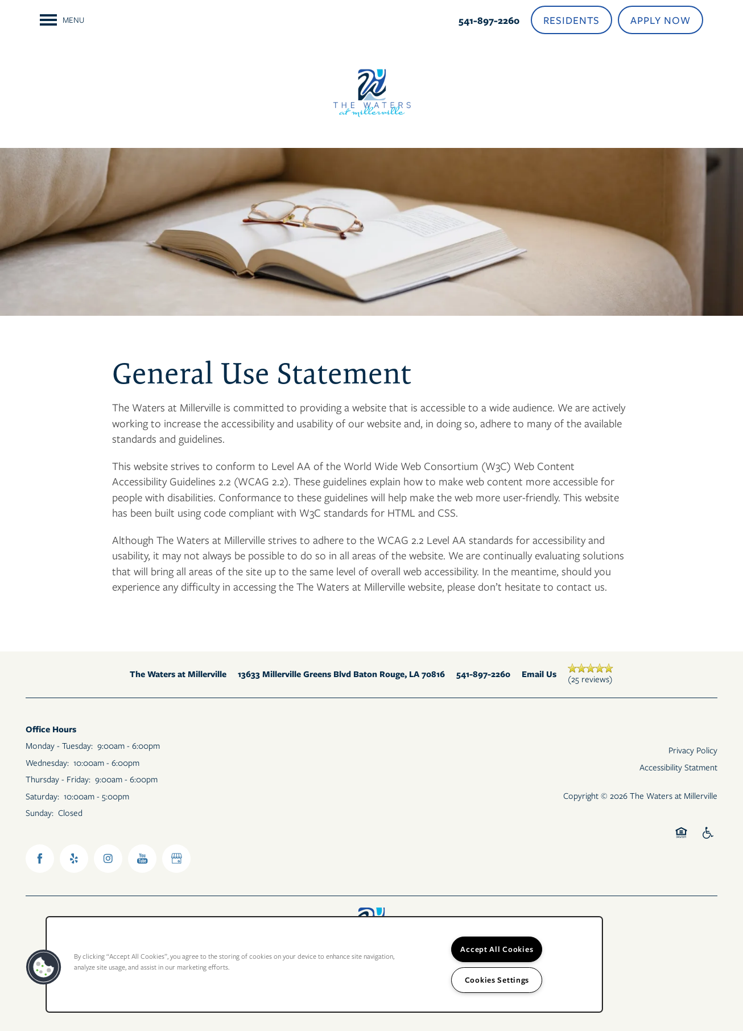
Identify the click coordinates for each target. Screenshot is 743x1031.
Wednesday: (47, 762)
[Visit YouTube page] (142, 858)
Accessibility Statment (678, 767)
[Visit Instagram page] (108, 858)
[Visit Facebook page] (40, 858)
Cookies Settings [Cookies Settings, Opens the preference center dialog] (497, 980)
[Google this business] (176, 858)
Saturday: (42, 796)
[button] (572, 20)
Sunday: (39, 812)
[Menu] (62, 20)
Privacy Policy (692, 750)
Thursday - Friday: (58, 779)
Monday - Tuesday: (59, 745)
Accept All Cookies (496, 949)
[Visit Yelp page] (74, 858)
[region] (324, 964)
